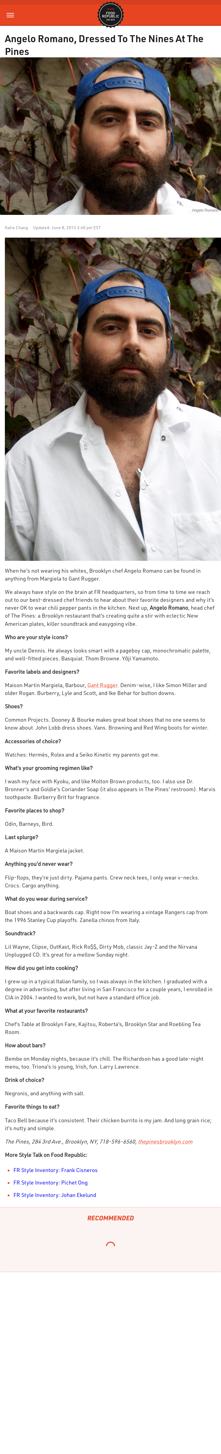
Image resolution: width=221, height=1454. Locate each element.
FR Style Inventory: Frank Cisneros (55, 1170)
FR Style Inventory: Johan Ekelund (54, 1194)
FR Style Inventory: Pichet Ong (50, 1182)
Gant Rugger (102, 685)
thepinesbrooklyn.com (165, 1141)
